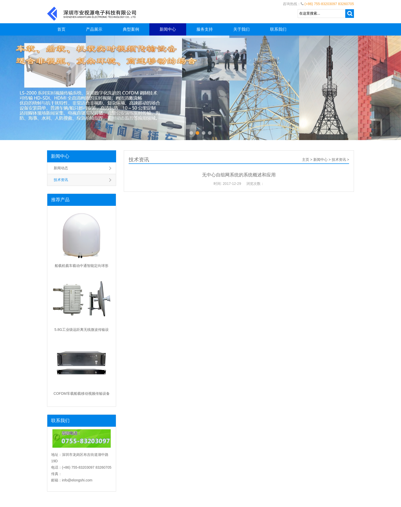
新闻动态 (61, 168)
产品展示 (94, 29)
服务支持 (204, 29)
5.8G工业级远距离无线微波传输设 (81, 330)
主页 (305, 159)
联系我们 (278, 29)
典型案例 (131, 29)
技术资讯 (61, 180)
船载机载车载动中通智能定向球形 (81, 266)
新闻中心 (168, 29)
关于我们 (241, 29)
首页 (61, 29)
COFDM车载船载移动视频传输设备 (81, 393)
